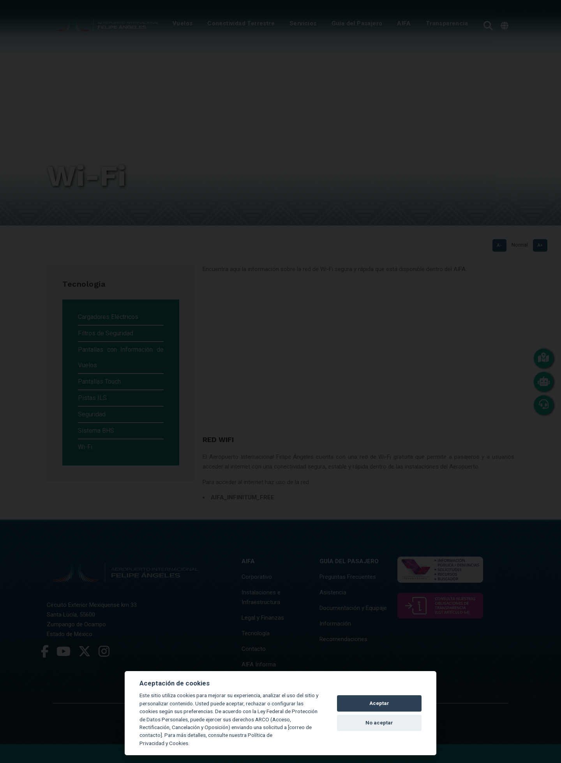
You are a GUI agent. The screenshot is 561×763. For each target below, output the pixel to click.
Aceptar (379, 703)
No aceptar (379, 723)
